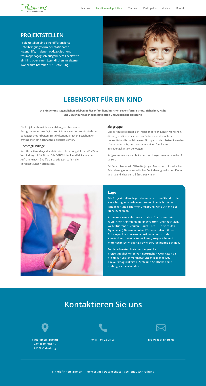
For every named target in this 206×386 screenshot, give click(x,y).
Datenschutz (112, 371)
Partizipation (150, 8)
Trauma (132, 8)
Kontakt (180, 8)
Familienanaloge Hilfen (109, 8)
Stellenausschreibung (139, 371)
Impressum (93, 371)
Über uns (85, 8)
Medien (166, 8)
